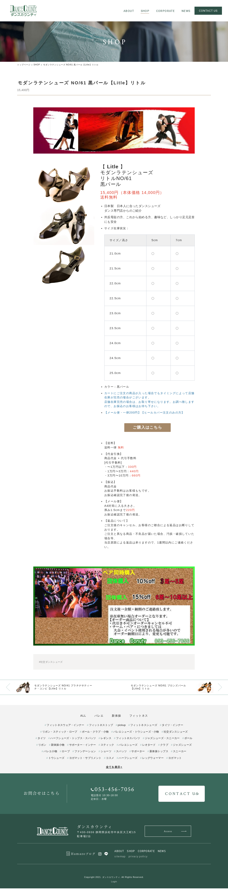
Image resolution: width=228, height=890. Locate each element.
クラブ (164, 746)
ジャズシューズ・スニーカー (162, 739)
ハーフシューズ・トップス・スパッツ (73, 739)
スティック (107, 746)
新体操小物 (58, 746)
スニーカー (179, 752)
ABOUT (119, 852)
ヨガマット (175, 759)
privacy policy (138, 858)
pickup (122, 726)
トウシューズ (56, 759)
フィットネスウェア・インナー (65, 726)
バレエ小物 (50, 752)
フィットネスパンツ (128, 739)
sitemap (120, 858)
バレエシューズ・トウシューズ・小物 (136, 733)
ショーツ (106, 752)
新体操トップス (159, 752)
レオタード (149, 746)
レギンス (106, 739)
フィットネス (143, 716)
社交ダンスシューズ (176, 733)
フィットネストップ (101, 726)
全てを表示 (114, 768)
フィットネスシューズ (143, 726)
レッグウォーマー (153, 759)
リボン (42, 746)
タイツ (42, 739)
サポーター (138, 752)
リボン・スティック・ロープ (59, 733)
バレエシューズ (128, 746)
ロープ (66, 752)
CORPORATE (146, 852)
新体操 (118, 716)
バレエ (97, 716)
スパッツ (121, 752)
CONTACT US (208, 11)
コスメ (110, 759)
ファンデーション (85, 752)
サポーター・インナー (82, 746)
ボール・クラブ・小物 (95, 733)
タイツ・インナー (172, 726)
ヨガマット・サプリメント (85, 759)
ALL (78, 716)
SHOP (131, 852)
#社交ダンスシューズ (51, 662)
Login (114, 883)
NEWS (162, 852)
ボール (188, 739)
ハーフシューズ (128, 759)
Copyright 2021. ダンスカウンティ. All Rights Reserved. (114, 878)
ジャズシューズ (182, 746)
